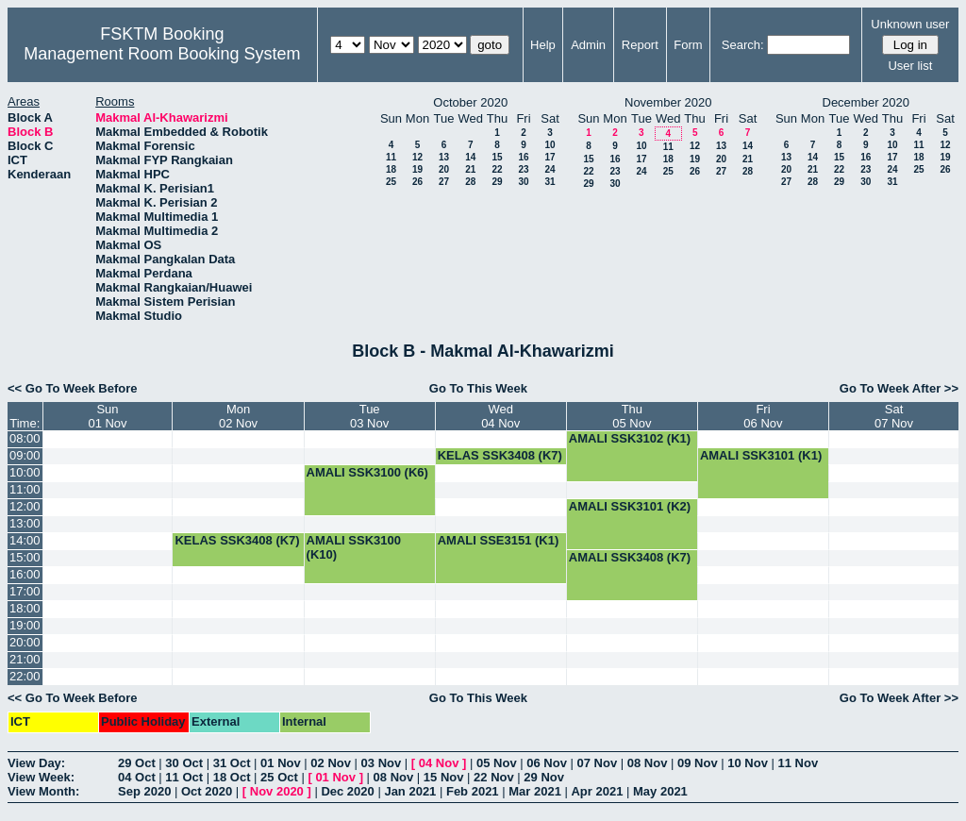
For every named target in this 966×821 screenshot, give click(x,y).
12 (417, 157)
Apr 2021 (597, 791)
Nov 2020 (277, 791)
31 (549, 181)
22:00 (25, 676)
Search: (743, 45)
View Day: (36, 763)
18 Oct (232, 777)
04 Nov (439, 763)
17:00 (25, 591)
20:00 (25, 642)
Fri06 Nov (762, 416)
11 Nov (797, 763)
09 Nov (697, 763)
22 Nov (494, 777)
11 (391, 157)
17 (549, 157)
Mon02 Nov (238, 416)
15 (496, 157)
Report (640, 45)
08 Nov (647, 763)
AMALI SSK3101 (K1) (761, 455)
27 (444, 181)
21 (470, 169)
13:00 (25, 523)
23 (523, 169)
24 (549, 169)
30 (523, 181)
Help (543, 45)
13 (444, 157)
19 (417, 169)
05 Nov (496, 763)
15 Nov (444, 777)
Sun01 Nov (107, 416)
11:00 (25, 489)
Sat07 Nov (893, 416)
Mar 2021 (534, 791)
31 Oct (232, 763)
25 (391, 181)
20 (444, 169)
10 (549, 145)
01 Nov (280, 763)
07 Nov (596, 763)
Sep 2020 (144, 791)
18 (391, 169)
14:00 (25, 540)
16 (523, 157)
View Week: (41, 777)
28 (470, 181)
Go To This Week (478, 388)
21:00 (25, 659)
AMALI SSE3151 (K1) (498, 540)
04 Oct (137, 777)
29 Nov (544, 777)
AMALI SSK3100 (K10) (354, 547)
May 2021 (660, 791)
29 (496, 181)
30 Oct (184, 763)
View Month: (43, 791)
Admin (588, 45)
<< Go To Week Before (73, 388)
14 (470, 157)
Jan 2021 (410, 791)
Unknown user (910, 24)
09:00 (25, 455)
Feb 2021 (472, 791)
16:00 (25, 574)
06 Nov (546, 763)
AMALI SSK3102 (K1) (630, 438)
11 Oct (184, 777)
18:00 (25, 608)
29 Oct (137, 763)
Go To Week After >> (899, 388)
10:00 (25, 472)
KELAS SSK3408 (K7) (500, 455)
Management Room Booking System (162, 53)
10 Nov (747, 763)
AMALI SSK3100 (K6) (367, 472)
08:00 (25, 438)
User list (910, 66)
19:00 (25, 625)
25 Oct (279, 777)
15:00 (25, 557)
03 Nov (381, 763)
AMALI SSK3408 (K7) (630, 557)
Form (688, 45)
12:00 (25, 506)
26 (417, 181)
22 (496, 169)
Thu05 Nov (631, 416)
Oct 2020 (206, 791)
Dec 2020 (347, 791)
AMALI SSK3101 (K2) (630, 506)
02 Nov (330, 763)
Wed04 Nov (500, 416)
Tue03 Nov (369, 416)
